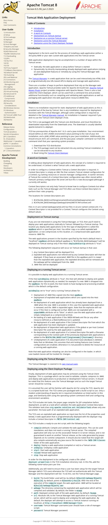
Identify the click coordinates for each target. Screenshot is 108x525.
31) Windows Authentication (10, 111)
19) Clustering (9, 75)
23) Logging (8, 87)
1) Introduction (9, 32)
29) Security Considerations (10, 104)
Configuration (9, 129)
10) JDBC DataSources (12, 54)
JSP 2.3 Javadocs (10, 136)
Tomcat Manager (39, 78)
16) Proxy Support (11, 68)
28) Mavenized (9, 101)
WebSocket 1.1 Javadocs (13, 141)
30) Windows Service (11, 108)
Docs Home (8, 20)
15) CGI (6, 65)
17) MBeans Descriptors (13, 70)
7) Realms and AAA (11, 46)
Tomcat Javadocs (10, 132)
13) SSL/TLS (8, 61)
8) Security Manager (11, 49)
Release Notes (9, 127)
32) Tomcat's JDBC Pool (12, 115)
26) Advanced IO (10, 94)
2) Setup (7, 35)
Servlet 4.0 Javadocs (11, 134)
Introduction (39, 28)
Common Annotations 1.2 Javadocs (12, 147)
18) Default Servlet (11, 72)
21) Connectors (9, 79)
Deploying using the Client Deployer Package (53, 43)
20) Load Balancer (10, 77)
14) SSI (6, 63)
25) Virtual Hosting (11, 91)
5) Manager (8, 42)
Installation (39, 30)
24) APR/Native (9, 89)
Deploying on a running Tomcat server (51, 38)
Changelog (8, 163)
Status (6, 165)
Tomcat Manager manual (53, 115)
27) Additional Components (9, 97)
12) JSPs (6, 58)
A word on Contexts (42, 33)
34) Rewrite (8, 120)
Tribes (6, 173)
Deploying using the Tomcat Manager (50, 40)
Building (7, 161)
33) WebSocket (9, 117)
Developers (8, 168)
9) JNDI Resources (10, 51)
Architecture (8, 170)
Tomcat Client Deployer (58, 153)
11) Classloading (10, 56)
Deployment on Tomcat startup (47, 35)
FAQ (5, 22)
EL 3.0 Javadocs (9, 139)
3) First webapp (9, 37)
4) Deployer (8, 39)
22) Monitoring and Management (11, 83)
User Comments (10, 25)
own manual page (70, 364)
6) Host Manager (10, 44)
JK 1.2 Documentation (12, 150)
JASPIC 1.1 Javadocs (11, 143)
